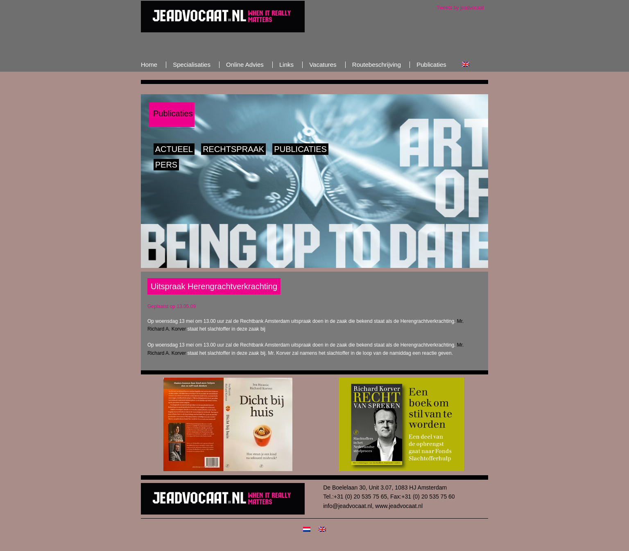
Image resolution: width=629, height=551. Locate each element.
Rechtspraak (233, 149)
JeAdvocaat (223, 16)
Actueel (174, 149)
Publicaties (300, 149)
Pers (166, 164)
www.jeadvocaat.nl (399, 506)
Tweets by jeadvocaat (460, 8)
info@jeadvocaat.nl (347, 506)
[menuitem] (465, 64)
